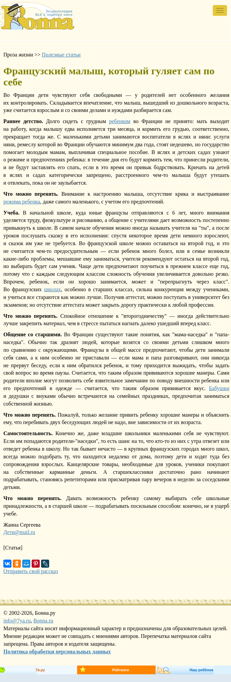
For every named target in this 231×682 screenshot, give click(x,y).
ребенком (119, 121)
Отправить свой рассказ (30, 571)
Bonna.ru (43, 620)
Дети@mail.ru (19, 532)
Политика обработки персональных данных (57, 651)
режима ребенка (21, 201)
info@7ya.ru (17, 620)
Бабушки (219, 388)
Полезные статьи (61, 55)
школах (52, 289)
